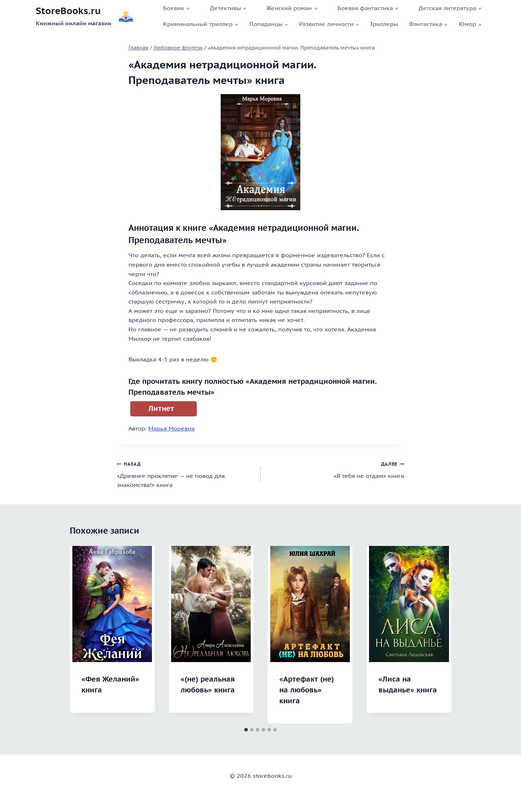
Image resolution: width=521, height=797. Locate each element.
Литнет (161, 408)
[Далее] (438, 634)
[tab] (246, 730)
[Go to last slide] (82, 634)
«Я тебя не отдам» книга (335, 469)
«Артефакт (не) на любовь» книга (306, 689)
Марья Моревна (171, 428)
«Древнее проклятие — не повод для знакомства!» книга (186, 473)
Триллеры (384, 23)
